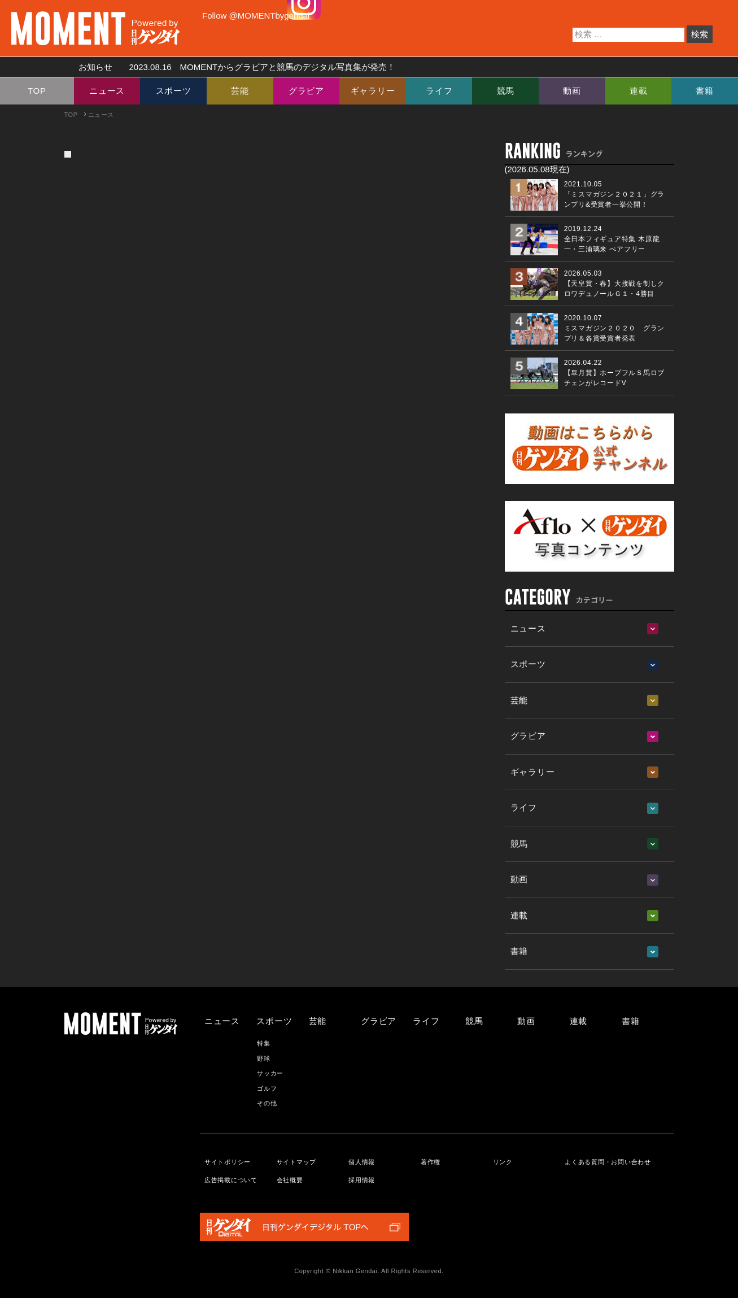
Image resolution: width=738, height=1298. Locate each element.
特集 (263, 1043)
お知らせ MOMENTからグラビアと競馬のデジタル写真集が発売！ (233, 67)
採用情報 (361, 1180)
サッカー (270, 1073)
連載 (639, 90)
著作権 (430, 1161)
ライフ (439, 90)
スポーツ (173, 90)
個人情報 (361, 1161)
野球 (263, 1058)
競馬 (506, 90)
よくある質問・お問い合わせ (608, 1161)
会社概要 (290, 1180)
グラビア (306, 90)
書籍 (705, 90)
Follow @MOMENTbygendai (255, 15)
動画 (572, 90)
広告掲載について (230, 1180)
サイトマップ (297, 1161)
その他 (267, 1103)
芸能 (240, 90)
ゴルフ (267, 1088)
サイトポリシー (227, 1161)
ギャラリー (373, 90)
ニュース (107, 90)
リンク (503, 1161)
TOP (37, 90)
